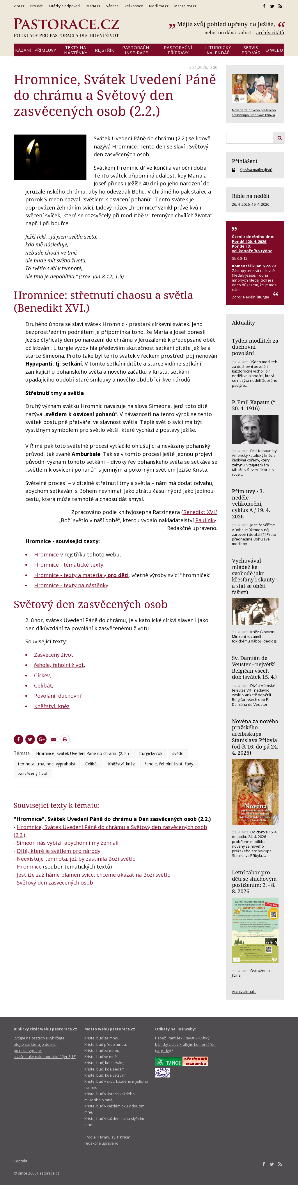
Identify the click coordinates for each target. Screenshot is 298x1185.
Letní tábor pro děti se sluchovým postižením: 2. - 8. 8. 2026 (254, 882)
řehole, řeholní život (59, 664)
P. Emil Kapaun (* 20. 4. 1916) (254, 405)
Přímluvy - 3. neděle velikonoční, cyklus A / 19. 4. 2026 (251, 504)
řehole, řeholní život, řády (169, 764)
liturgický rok (150, 753)
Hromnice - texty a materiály (81, 575)
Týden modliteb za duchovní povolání (255, 347)
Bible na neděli (250, 195)
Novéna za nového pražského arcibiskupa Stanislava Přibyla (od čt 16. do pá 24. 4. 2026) (255, 737)
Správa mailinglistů (256, 169)
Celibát (43, 685)
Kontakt (20, 1160)
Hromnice (46, 554)
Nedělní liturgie (256, 297)
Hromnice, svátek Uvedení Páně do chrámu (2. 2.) (82, 753)
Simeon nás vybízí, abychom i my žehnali (67, 842)
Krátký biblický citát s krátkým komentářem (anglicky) (186, 1044)
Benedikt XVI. (199, 512)
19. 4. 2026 (260, 204)
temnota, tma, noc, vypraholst (46, 764)
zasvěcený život (33, 773)
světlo (178, 753)
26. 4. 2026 (241, 204)
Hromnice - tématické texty (68, 564)
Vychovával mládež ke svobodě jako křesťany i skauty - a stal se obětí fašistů (255, 576)
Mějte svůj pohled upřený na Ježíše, (226, 24)
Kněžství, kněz (52, 706)
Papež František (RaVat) (175, 1038)
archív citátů (270, 32)
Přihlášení (245, 160)
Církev (42, 675)
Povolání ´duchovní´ (58, 695)
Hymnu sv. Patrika (113, 1137)
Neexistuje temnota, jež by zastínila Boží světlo (76, 858)
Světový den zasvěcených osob (91, 604)
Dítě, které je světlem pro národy (58, 850)
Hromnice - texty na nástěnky (71, 585)
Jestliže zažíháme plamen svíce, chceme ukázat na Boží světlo (94, 874)
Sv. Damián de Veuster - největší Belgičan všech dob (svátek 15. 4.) (254, 667)
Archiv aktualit (244, 991)
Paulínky (205, 520)
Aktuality (243, 322)
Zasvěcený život (53, 654)
